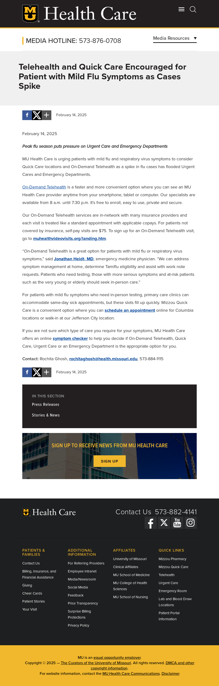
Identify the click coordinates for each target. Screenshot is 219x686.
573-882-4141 (176, 511)
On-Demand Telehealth (44, 187)
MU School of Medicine (131, 575)
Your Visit (29, 609)
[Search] (193, 9)
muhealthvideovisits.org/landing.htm (69, 238)
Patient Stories (33, 601)
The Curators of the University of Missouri (96, 663)
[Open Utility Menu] (181, 9)
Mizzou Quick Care (173, 567)
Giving (27, 585)
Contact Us (133, 511)
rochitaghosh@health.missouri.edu (103, 358)
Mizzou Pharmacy (172, 559)
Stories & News (46, 415)
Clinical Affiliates (125, 567)
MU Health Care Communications (131, 673)
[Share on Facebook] (27, 115)
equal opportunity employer (117, 657)
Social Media (78, 587)
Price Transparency (83, 603)
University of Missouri (130, 559)
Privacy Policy (78, 625)
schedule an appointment (130, 310)
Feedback (76, 595)
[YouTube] (177, 523)
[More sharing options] (46, 115)
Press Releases (45, 405)
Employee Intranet (82, 571)
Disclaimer (171, 673)
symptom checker (70, 338)
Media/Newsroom (82, 579)
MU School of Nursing (130, 597)
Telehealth (166, 575)
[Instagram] (191, 523)
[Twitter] (164, 523)
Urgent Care (168, 583)
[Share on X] (37, 115)
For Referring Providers (86, 563)
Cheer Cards (32, 593)
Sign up (109, 461)
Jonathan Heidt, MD (74, 258)
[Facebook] (151, 523)
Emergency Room (173, 591)
